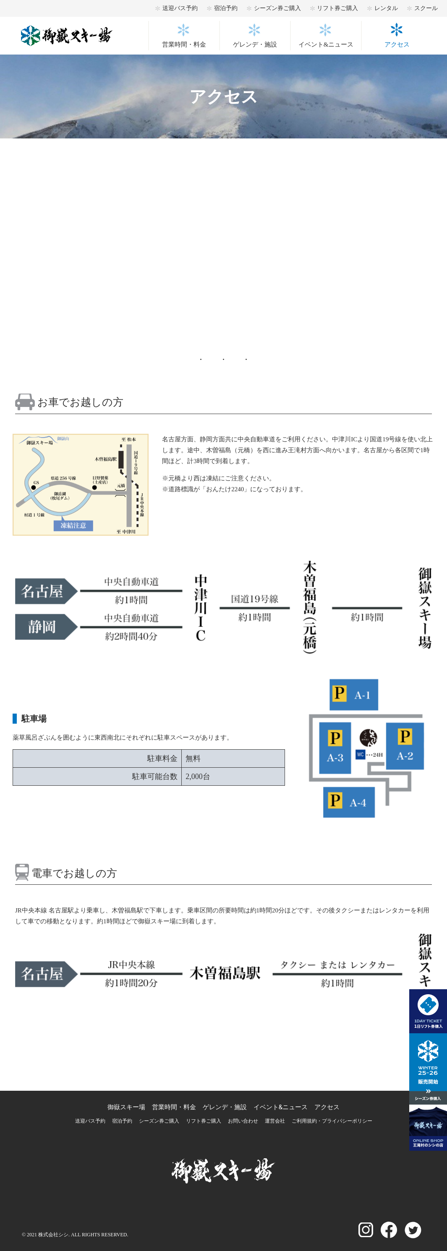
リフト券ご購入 (337, 8)
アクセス (397, 44)
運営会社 (275, 1121)
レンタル (386, 8)
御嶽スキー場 (126, 1107)
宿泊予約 (226, 8)
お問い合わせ (243, 1121)
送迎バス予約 (180, 8)
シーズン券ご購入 (277, 8)
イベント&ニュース (326, 44)
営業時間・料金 (184, 44)
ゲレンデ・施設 (255, 44)
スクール (426, 8)
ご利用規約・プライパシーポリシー (332, 1121)
